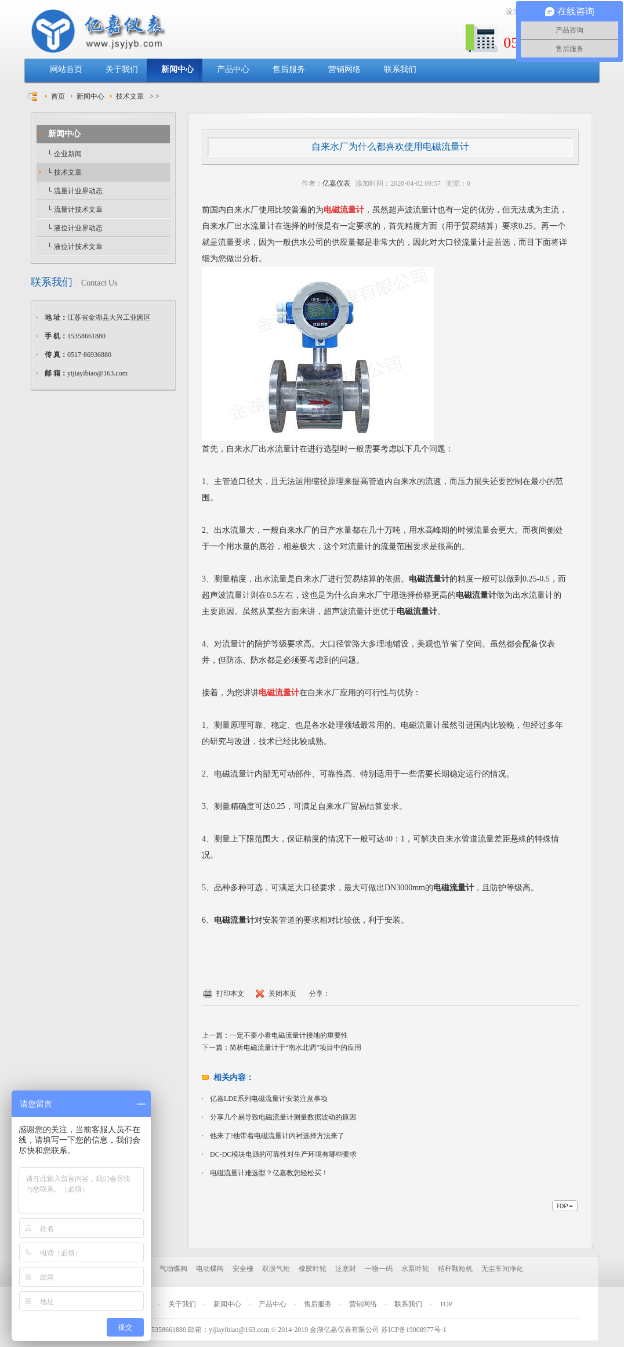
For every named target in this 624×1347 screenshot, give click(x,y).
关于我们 (122, 69)
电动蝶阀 (210, 1269)
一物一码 (379, 1269)
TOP (446, 1304)
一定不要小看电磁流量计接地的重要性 (289, 1035)
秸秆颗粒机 (455, 1269)
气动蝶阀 (173, 1269)
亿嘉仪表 (336, 183)
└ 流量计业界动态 (74, 191)
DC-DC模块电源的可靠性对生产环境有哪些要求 (283, 1154)
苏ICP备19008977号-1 (414, 1330)
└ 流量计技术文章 (74, 209)
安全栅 (243, 1269)
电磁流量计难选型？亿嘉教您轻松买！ (269, 1173)
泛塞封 (345, 1269)
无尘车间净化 (502, 1269)
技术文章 (130, 96)
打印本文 (230, 994)
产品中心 (233, 69)
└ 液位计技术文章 (74, 247)
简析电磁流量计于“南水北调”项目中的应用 (295, 1047)
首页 (58, 96)
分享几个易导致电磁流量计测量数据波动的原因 (283, 1117)
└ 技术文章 (63, 172)
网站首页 (66, 69)
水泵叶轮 (415, 1269)
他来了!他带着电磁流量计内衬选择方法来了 (277, 1136)
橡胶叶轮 (312, 1269)
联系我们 (400, 69)
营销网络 (344, 69)
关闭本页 (282, 994)
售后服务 (289, 69)
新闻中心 (177, 69)
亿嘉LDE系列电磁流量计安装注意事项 (269, 1099)
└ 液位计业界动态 (74, 228)
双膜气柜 (276, 1269)
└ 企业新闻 (63, 154)
